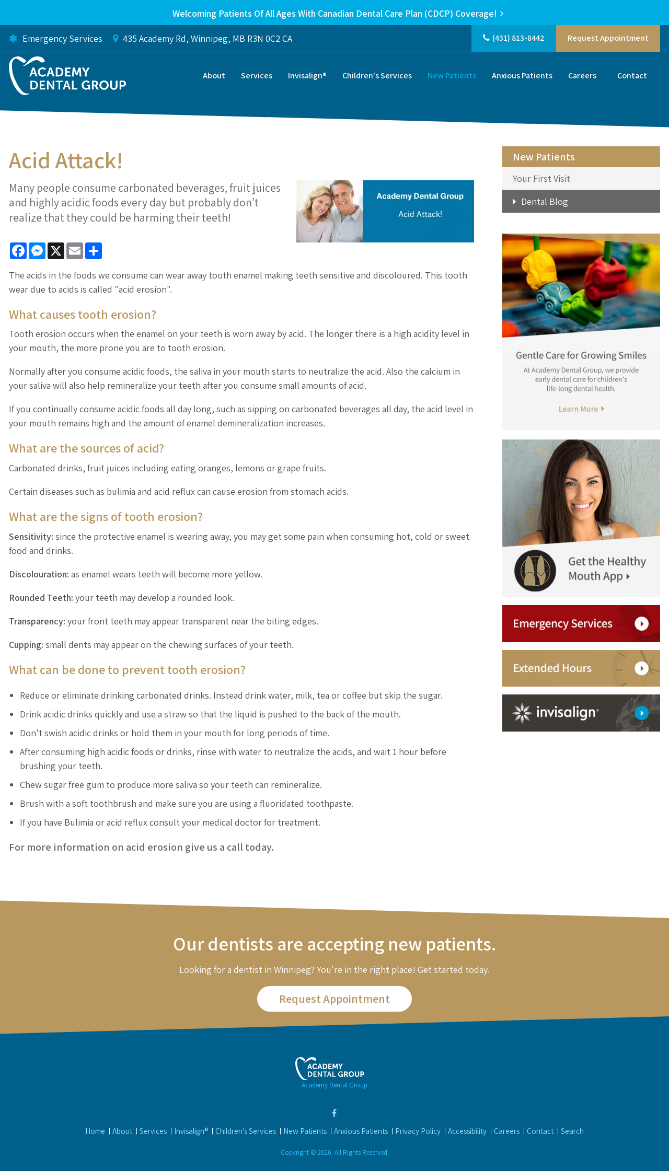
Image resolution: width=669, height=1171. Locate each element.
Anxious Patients (522, 77)
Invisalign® (307, 77)
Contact (632, 77)
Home (95, 1131)
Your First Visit (541, 178)
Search (572, 1131)
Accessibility (467, 1131)
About (214, 77)
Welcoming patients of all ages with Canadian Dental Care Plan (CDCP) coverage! (334, 13)
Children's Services (377, 77)
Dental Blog (544, 201)
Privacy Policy (418, 1131)
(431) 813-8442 (518, 39)
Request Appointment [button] (608, 39)
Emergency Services (55, 39)
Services (256, 77)
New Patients (452, 77)
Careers (582, 77)
